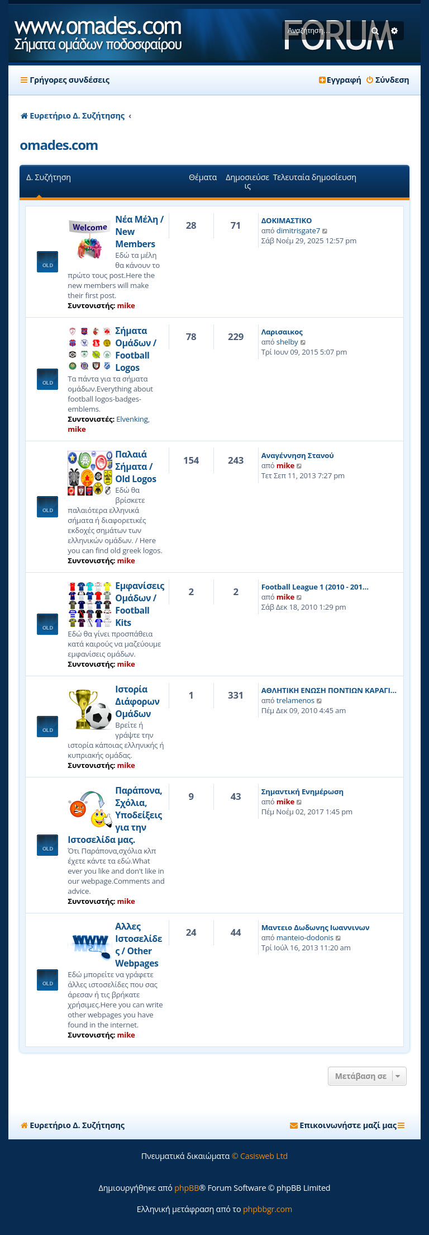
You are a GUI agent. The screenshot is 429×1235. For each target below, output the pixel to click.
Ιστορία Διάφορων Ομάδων (137, 701)
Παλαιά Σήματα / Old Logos (135, 466)
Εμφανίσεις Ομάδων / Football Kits (139, 604)
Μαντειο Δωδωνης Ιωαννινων (315, 927)
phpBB (186, 1187)
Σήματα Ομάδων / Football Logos (135, 349)
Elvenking (131, 419)
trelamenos (295, 700)
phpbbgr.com (267, 1209)
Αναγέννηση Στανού (297, 455)
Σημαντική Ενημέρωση (302, 791)
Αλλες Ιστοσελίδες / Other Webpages (138, 944)
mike (126, 305)
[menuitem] (387, 80)
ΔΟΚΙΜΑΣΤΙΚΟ (286, 220)
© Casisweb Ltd (260, 1156)
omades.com (59, 144)
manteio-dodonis (305, 937)
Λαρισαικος (282, 332)
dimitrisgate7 (298, 230)
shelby (287, 342)
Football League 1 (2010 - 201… (315, 587)
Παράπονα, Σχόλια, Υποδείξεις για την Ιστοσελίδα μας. (115, 815)
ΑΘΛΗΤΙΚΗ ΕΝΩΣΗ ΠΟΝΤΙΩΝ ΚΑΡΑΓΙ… (329, 690)
